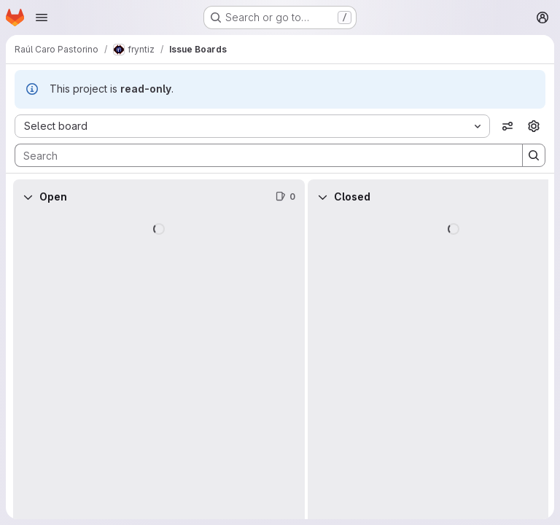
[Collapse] (27, 197)
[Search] (261, 155)
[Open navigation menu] (41, 17)
